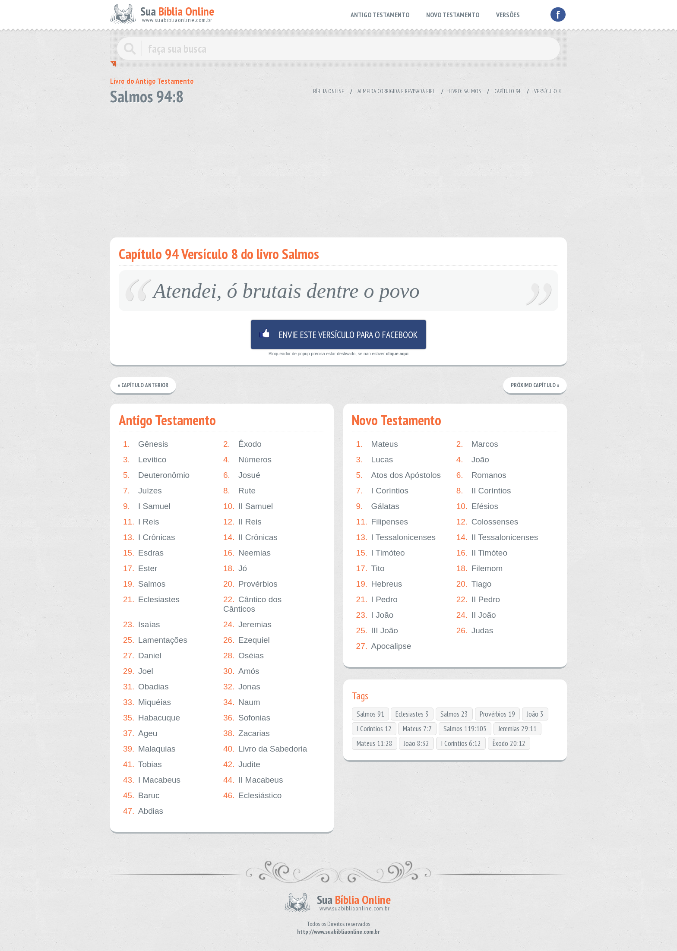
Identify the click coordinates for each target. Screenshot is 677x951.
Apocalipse (383, 646)
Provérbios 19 (497, 714)
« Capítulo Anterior (143, 385)
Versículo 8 (547, 91)
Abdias (143, 811)
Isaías (141, 624)
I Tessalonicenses (396, 537)
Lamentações (155, 640)
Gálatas (377, 506)
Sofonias (246, 718)
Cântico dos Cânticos (252, 604)
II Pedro (478, 599)
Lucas (374, 459)
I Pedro (377, 599)
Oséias (243, 655)
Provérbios (250, 584)
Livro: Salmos (465, 91)
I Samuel (147, 506)
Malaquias (149, 749)
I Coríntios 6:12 (461, 743)
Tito (370, 568)
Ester (140, 568)
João (472, 459)
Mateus (377, 444)
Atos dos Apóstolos (398, 475)
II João (476, 615)
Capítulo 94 (507, 91)
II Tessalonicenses (497, 537)
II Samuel (248, 506)
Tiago (474, 584)
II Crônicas (250, 537)
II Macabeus (253, 780)
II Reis (242, 522)
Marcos (477, 444)
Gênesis (145, 444)
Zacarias (246, 733)
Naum (241, 702)
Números (247, 459)
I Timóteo (380, 553)
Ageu (140, 733)
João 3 (535, 714)
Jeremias (247, 624)
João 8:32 (416, 743)
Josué (241, 475)
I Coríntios (382, 491)
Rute (239, 491)
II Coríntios (483, 491)
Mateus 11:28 (374, 743)
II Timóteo (481, 553)
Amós (241, 671)
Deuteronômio (156, 475)
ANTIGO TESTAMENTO (380, 14)
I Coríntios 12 (374, 728)
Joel (138, 671)
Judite (241, 764)
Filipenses (382, 522)
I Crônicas (149, 537)
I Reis (141, 522)
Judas (475, 630)
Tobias (142, 764)
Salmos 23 (454, 714)
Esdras (143, 553)
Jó (235, 568)
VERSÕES (508, 14)
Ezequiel (246, 640)
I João (375, 615)
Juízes (142, 491)
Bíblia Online (328, 91)
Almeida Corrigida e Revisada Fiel (396, 91)
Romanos (481, 475)
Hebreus (379, 584)
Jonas (241, 687)
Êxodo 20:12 (509, 743)
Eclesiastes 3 (412, 714)
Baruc (141, 795)
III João (377, 630)
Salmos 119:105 (465, 728)
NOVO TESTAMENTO (452, 14)
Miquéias (147, 702)
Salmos (144, 584)
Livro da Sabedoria (265, 749)
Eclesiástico (252, 795)
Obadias (146, 687)
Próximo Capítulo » (535, 385)
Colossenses (487, 522)
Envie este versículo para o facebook (338, 335)
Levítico (144, 459)
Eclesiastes (151, 599)
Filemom (479, 568)
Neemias (247, 553)
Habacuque (151, 718)
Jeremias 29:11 (517, 728)
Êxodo (242, 444)
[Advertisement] (338, 168)
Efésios (477, 506)
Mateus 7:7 (417, 728)
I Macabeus (151, 780)
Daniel (142, 655)
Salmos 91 (370, 714)
